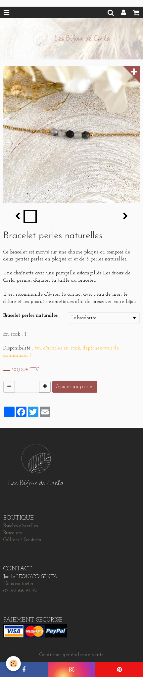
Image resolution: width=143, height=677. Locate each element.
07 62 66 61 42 (20, 591)
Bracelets (12, 533)
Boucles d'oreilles (20, 526)
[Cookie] (13, 663)
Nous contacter (18, 583)
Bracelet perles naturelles (30, 315)
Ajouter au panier (75, 386)
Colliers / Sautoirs (22, 539)
